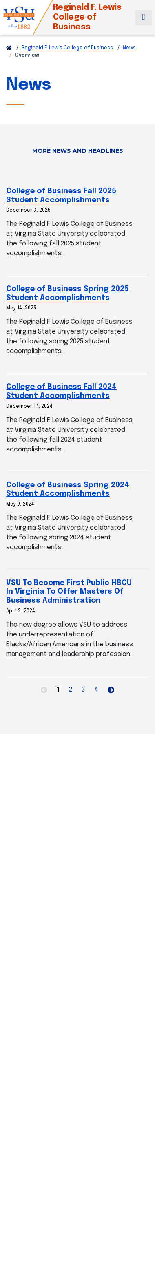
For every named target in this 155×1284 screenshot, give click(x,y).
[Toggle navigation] (143, 17)
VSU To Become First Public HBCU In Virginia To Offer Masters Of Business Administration (69, 591)
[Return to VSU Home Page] (9, 48)
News (129, 48)
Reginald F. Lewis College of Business (67, 48)
